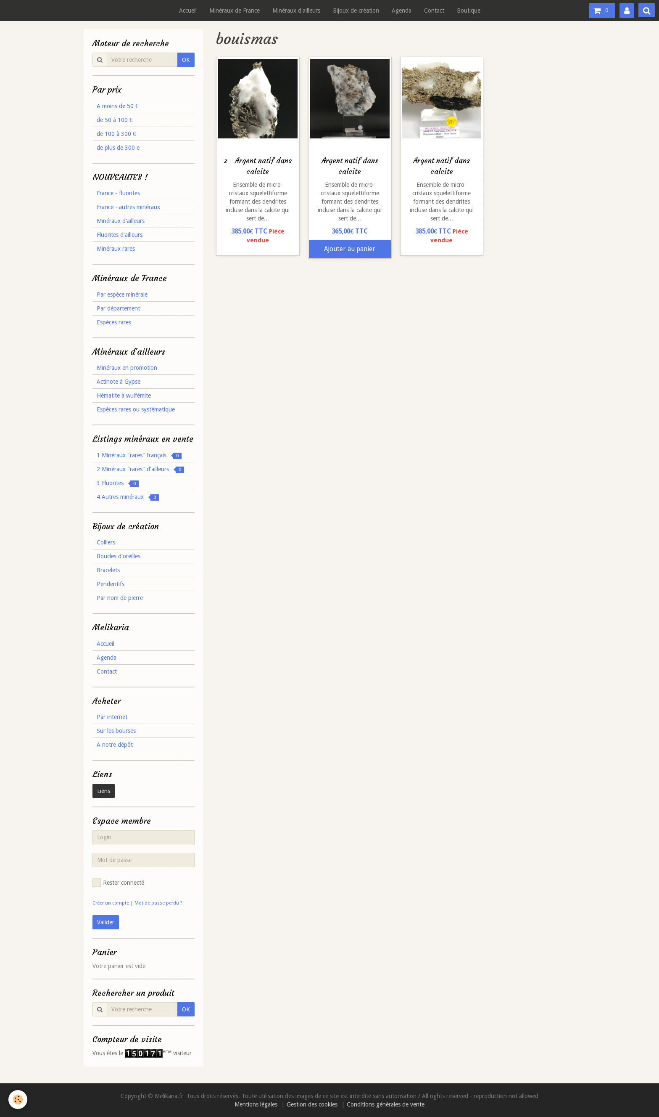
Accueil (188, 10)
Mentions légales (256, 1104)
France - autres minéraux (128, 207)
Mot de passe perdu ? (158, 903)
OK (186, 59)
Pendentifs (110, 584)
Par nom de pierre (120, 597)
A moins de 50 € (117, 106)
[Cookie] (17, 1099)
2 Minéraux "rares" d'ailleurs (140, 469)
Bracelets (108, 570)
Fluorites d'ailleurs (119, 234)
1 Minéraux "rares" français (139, 455)
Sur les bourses (116, 730)
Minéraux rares (116, 248)
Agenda (401, 10)
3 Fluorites (118, 483)
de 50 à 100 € (114, 120)
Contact (434, 10)
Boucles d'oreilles (118, 556)
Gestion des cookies (312, 1104)
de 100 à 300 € (116, 133)
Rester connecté (118, 882)
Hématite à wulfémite (124, 395)
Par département (118, 308)
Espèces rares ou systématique (136, 409)
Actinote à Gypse (118, 381)
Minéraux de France (234, 10)
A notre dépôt (115, 744)
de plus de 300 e (118, 147)
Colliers (106, 542)
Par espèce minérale (122, 294)
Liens (103, 791)
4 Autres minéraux (128, 497)
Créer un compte (110, 903)
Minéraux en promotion (127, 367)
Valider (105, 922)
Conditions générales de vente (385, 1104)
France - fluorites (118, 193)
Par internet (112, 717)
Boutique (468, 10)
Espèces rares (114, 322)
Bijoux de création (356, 10)
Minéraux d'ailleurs (296, 10)
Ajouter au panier (349, 249)
